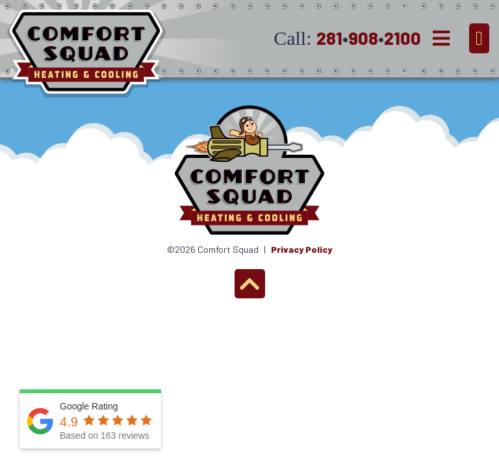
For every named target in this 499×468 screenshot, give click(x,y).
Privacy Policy (301, 249)
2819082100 (368, 37)
